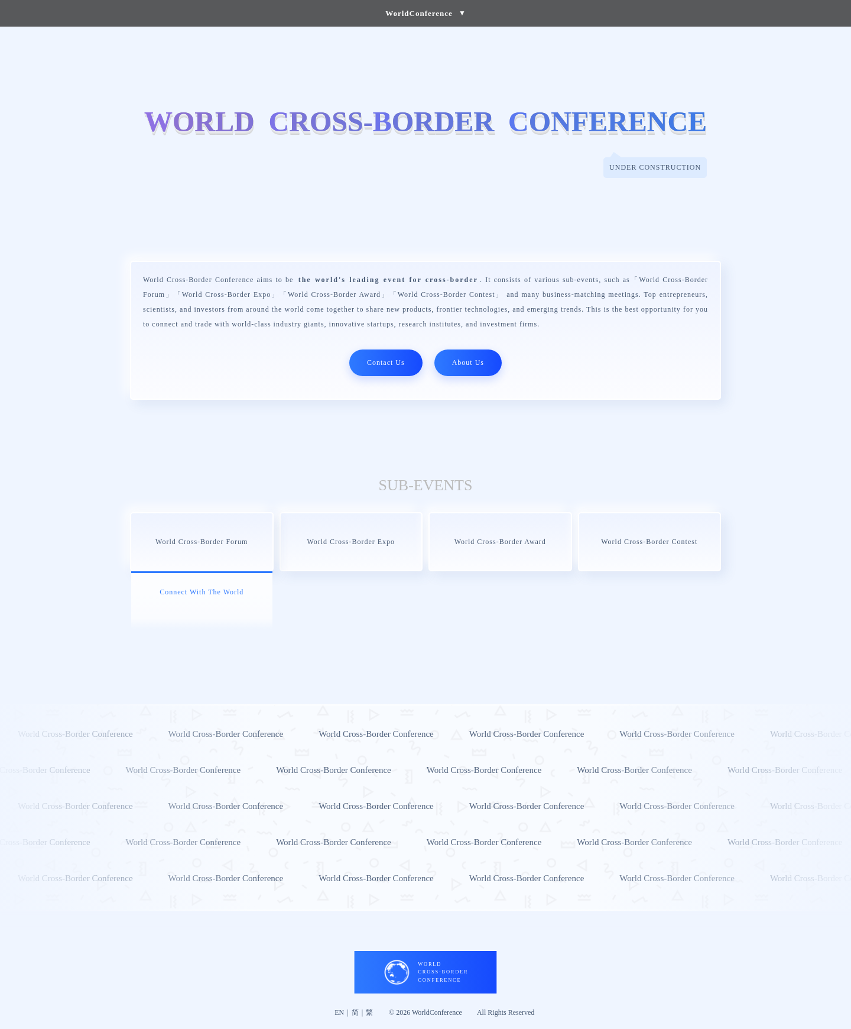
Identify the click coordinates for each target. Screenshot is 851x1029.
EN (339, 1012)
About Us (468, 362)
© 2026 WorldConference (425, 1012)
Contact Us (386, 362)
